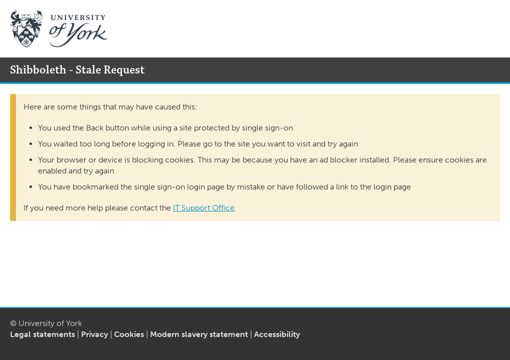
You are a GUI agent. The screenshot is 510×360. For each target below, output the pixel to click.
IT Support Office (203, 207)
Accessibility (277, 334)
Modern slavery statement (199, 334)
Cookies (129, 334)
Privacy (94, 334)
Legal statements (42, 334)
